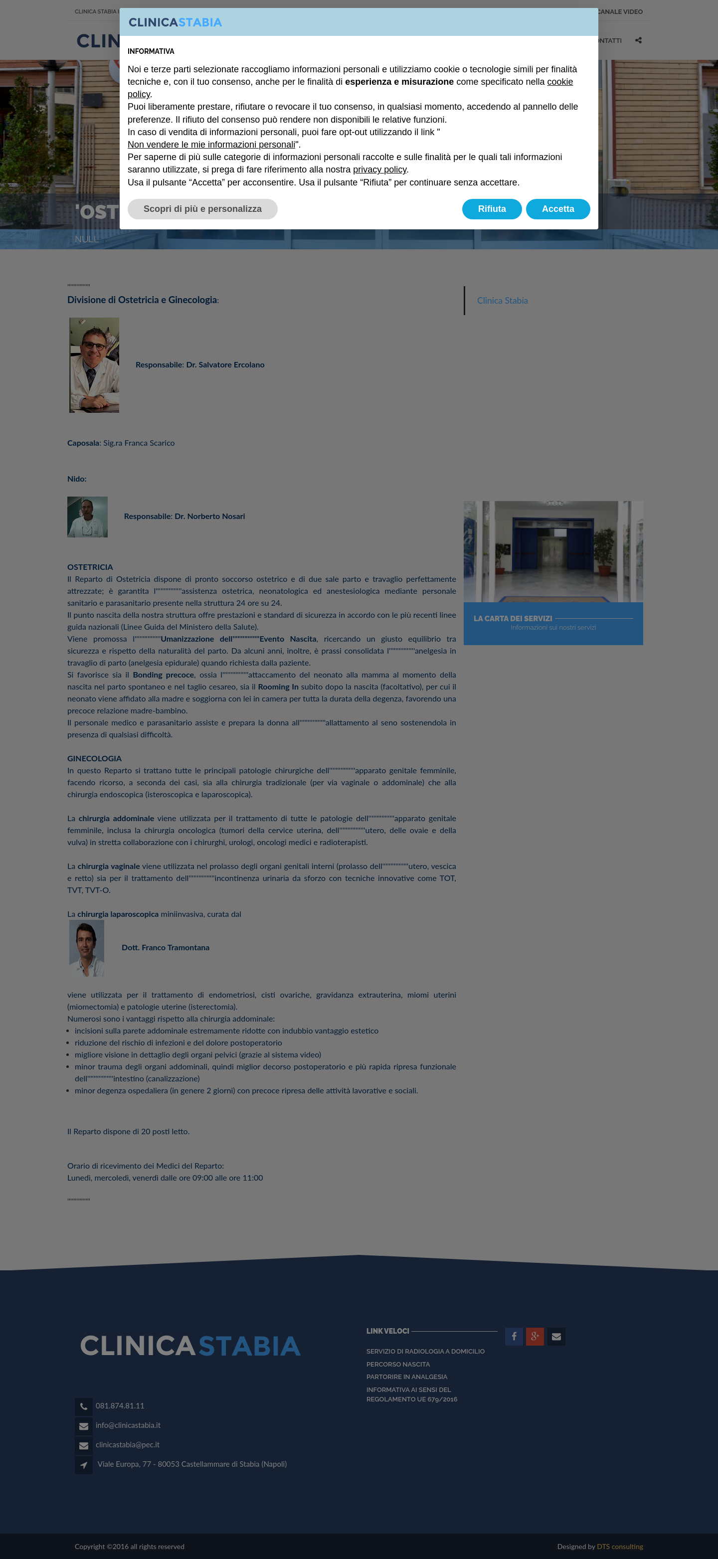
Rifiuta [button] (492, 209)
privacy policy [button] (379, 169)
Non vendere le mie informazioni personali (211, 145)
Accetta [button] (558, 209)
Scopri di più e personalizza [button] (203, 209)
